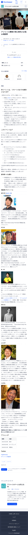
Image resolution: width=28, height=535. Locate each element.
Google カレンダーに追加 (8, 40)
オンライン (6, 44)
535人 (9, 489)
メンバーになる (12, 504)
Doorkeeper (17, 533)
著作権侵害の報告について (14, 527)
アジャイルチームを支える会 (12, 6)
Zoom (9, 97)
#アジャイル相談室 (6, 456)
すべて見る (24, 70)
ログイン (4, 469)
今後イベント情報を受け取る (14, 57)
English (14, 530)
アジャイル (17, 489)
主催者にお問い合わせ (14, 513)
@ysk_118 (8, 193)
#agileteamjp (4, 454)
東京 (12, 489)
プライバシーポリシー (14, 523)
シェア (3, 461)
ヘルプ (14, 517)
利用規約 (14, 520)
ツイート (9, 461)
